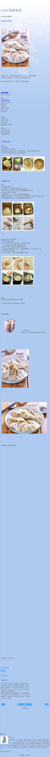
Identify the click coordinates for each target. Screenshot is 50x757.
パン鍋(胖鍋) (25, 330)
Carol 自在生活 (11, 10)
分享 (3, 670)
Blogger (28, 755)
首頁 (25, 704)
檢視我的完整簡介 (5, 751)
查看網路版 (25, 708)
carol (12, 737)
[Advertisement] (25, 5)
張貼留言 (4, 680)
